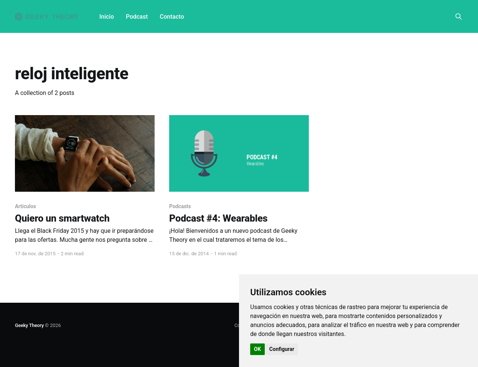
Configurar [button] (281, 349)
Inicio (106, 16)
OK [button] (257, 349)
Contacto (172, 16)
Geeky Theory (29, 325)
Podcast (137, 16)
